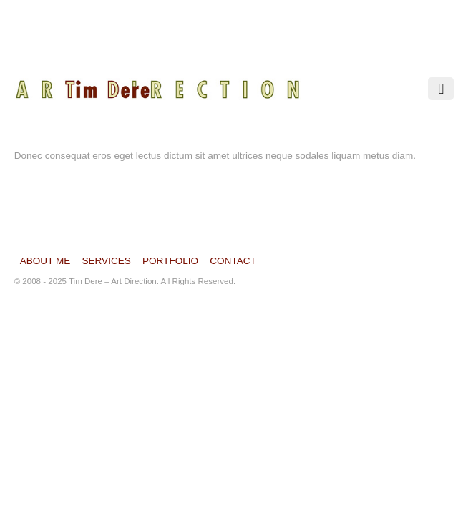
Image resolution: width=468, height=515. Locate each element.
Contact (233, 260)
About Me (45, 260)
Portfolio (170, 260)
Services (106, 260)
